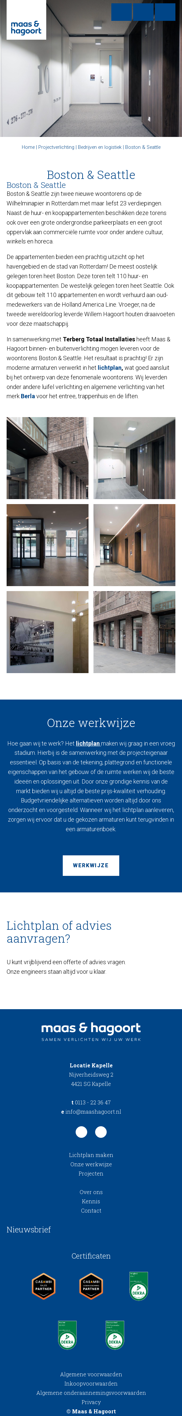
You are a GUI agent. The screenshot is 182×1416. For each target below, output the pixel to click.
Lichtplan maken (91, 1154)
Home (28, 147)
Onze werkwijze (91, 1164)
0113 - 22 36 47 (91, 1102)
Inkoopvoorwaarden (91, 1383)
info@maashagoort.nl (91, 1111)
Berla (28, 396)
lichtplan (110, 367)
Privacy (91, 1401)
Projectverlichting (56, 147)
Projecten (91, 1173)
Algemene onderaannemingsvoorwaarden (91, 1392)
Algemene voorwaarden (91, 1374)
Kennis (91, 1201)
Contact (91, 1210)
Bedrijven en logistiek (100, 147)
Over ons (91, 1191)
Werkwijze (91, 865)
